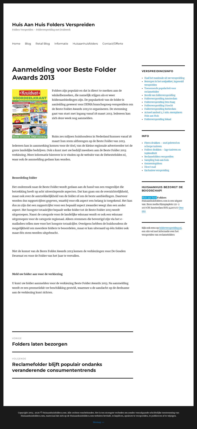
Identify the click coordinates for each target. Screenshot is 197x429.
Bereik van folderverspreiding (159, 95)
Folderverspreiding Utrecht (158, 105)
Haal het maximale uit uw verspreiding (164, 78)
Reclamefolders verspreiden (159, 156)
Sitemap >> (98, 422)
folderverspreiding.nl (170, 228)
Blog (28, 43)
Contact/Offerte (112, 43)
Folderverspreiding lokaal (157, 119)
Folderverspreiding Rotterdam (160, 109)
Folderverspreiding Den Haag (159, 102)
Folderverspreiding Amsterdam (160, 98)
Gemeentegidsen (153, 163)
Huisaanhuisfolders (85, 43)
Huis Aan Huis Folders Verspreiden (53, 24)
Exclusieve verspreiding (156, 170)
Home (16, 43)
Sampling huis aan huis (156, 160)
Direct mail (150, 167)
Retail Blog (43, 43)
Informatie (61, 43)
